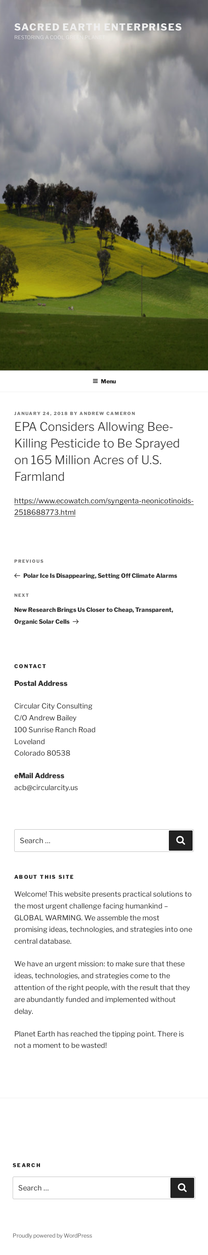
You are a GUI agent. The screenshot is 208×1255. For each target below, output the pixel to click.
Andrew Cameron (107, 413)
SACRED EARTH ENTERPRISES (98, 27)
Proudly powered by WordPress (52, 1235)
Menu (104, 381)
